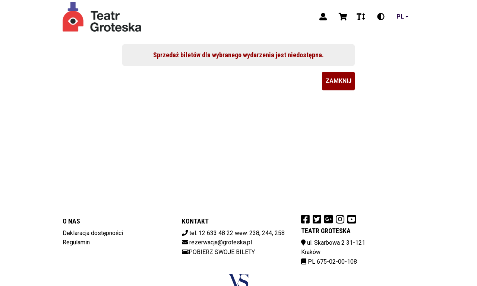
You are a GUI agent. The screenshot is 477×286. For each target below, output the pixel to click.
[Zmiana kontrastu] (381, 17)
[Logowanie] (323, 16)
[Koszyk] (342, 17)
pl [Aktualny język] (400, 16)
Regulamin (76, 242)
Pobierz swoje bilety (218, 252)
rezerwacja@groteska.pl (220, 242)
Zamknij (338, 80)
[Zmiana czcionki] (361, 17)
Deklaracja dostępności (93, 233)
